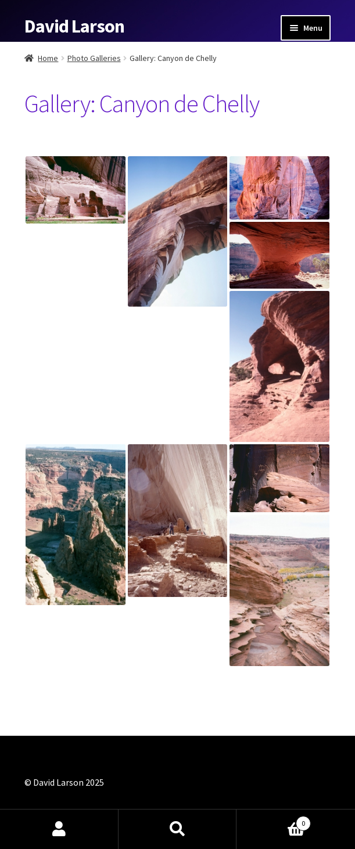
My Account (59, 829)
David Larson (74, 26)
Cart (273, 821)
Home (48, 58)
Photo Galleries (94, 58)
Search (178, 829)
